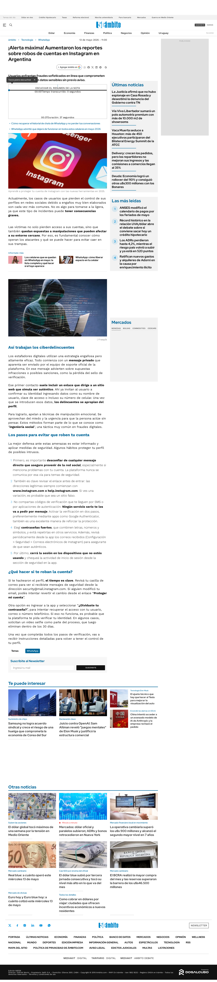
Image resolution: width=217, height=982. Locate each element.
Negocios (126, 33)
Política (107, 33)
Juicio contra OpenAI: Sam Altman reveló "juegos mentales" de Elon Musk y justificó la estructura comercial (82, 729)
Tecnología (27, 40)
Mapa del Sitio (17, 947)
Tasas (64, 17)
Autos (128, 942)
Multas (147, 947)
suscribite (200, 25)
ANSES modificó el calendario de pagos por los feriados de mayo (137, 211)
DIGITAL (75, 958)
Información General (103, 942)
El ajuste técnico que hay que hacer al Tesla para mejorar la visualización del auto (142, 699)
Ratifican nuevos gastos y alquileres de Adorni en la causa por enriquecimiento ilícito (137, 262)
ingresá (210, 25)
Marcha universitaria (104, 17)
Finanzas (89, 33)
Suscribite (90, 668)
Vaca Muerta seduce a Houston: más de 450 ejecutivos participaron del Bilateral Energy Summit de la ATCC (133, 137)
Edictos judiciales (123, 947)
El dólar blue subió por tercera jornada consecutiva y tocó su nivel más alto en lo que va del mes (80, 881)
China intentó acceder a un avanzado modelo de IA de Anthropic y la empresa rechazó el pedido (143, 721)
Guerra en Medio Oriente (162, 17)
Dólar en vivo (27, 17)
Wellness (198, 937)
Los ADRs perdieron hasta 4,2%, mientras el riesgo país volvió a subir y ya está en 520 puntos (137, 245)
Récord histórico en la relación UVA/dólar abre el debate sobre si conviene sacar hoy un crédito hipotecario (137, 227)
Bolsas (126, 328)
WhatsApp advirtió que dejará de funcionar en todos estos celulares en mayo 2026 (56, 129)
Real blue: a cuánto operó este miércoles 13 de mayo (29, 877)
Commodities (138, 328)
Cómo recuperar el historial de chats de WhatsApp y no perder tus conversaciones (55, 123)
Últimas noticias (37, 937)
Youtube (40, 925)
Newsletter (210, 33)
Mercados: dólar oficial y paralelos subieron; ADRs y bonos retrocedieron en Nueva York (83, 831)
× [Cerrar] (35, 79)
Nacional (14, 942)
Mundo (32, 942)
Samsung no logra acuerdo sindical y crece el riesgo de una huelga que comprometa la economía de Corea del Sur (30, 729)
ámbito (12, 40)
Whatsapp (49, 925)
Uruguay (163, 33)
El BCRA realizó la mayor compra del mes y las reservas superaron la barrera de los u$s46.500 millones (133, 881)
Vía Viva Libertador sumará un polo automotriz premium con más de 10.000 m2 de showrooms (133, 116)
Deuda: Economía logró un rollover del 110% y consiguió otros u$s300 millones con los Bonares (133, 181)
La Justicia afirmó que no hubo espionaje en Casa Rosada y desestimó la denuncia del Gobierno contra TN (134, 97)
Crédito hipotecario (47, 17)
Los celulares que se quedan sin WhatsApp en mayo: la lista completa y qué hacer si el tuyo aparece (40, 262)
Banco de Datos (120, 937)
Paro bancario (125, 17)
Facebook (17, 925)
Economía (69, 33)
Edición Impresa (72, 942)
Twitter (9, 925)
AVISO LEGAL (97, 947)
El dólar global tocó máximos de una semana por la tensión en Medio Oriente (30, 831)
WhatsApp (44, 40)
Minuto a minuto (69, 822)
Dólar (52, 33)
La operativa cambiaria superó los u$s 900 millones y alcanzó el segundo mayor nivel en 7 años (133, 831)
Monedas (116, 328)
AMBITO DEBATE (137, 958)
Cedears (152, 328)
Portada (14, 937)
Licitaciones (166, 947)
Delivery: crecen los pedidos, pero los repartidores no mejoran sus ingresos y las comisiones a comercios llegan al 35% (133, 160)
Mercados (141, 17)
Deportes (49, 942)
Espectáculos (148, 942)
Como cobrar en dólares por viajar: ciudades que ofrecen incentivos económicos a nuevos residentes (82, 905)
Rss (188, 942)
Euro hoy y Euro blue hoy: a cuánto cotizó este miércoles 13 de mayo (30, 901)
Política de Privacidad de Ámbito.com (58, 947)
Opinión (145, 33)
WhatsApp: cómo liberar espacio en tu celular (89, 259)
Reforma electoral (81, 17)
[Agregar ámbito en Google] (69, 67)
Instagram (24, 925)
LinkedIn (32, 925)
